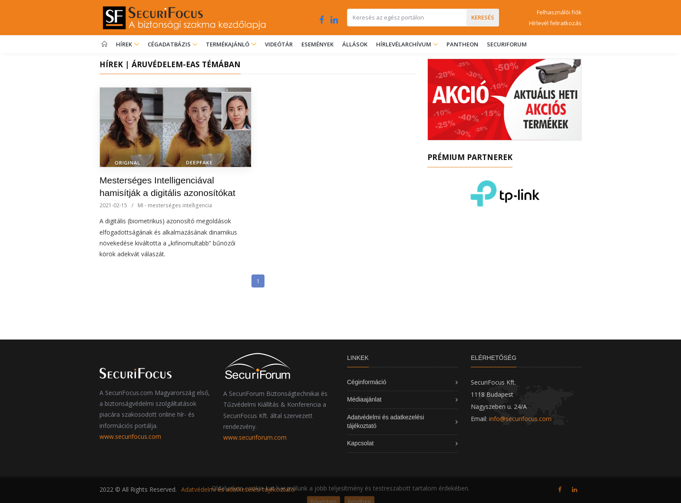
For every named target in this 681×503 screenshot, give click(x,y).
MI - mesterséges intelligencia (175, 205)
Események (317, 44)
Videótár (279, 44)
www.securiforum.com (255, 437)
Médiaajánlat (364, 399)
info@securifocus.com (520, 419)
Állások (354, 44)
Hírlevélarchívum (404, 44)
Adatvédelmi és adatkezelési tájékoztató (238, 489)
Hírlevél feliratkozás (555, 23)
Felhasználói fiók (559, 12)
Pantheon (462, 44)
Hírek (127, 44)
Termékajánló (231, 44)
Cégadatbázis (170, 44)
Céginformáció (366, 382)
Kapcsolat (360, 443)
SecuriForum (507, 44)
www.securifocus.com (130, 436)
